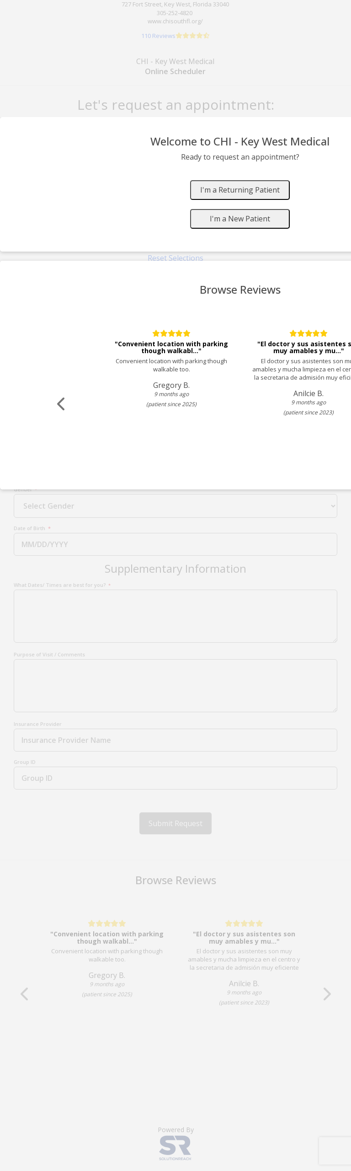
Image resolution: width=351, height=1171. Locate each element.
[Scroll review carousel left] (62, 404)
